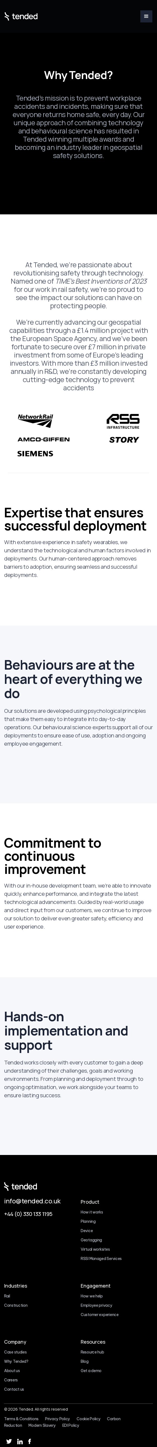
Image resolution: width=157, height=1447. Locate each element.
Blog (85, 1361)
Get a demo (91, 1370)
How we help (92, 1296)
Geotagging (91, 1240)
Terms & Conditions (21, 1418)
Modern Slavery (42, 1425)
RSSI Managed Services (101, 1258)
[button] (146, 16)
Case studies (15, 1352)
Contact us (14, 1389)
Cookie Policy (88, 1418)
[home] (21, 16)
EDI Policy (70, 1425)
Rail (7, 1296)
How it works (92, 1212)
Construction (16, 1305)
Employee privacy (96, 1305)
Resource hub (92, 1352)
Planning (88, 1221)
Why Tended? (16, 1361)
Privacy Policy (57, 1418)
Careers (11, 1380)
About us (12, 1370)
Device (87, 1230)
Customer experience (100, 1314)
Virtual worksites (95, 1249)
